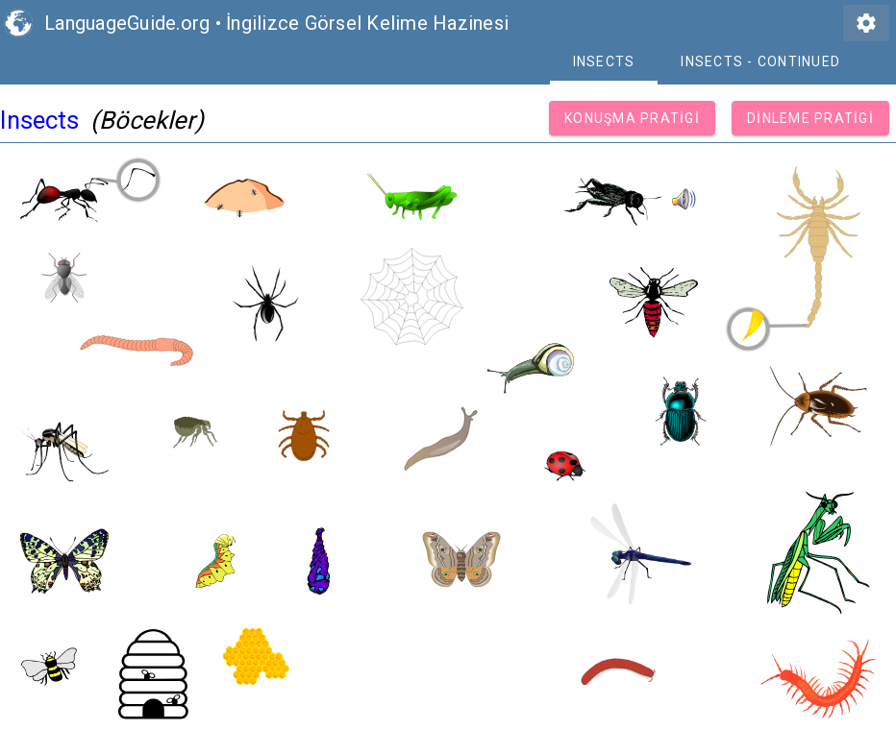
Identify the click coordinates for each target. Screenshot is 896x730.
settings (866, 23)
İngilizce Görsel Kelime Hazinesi (367, 23)
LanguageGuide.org (127, 23)
